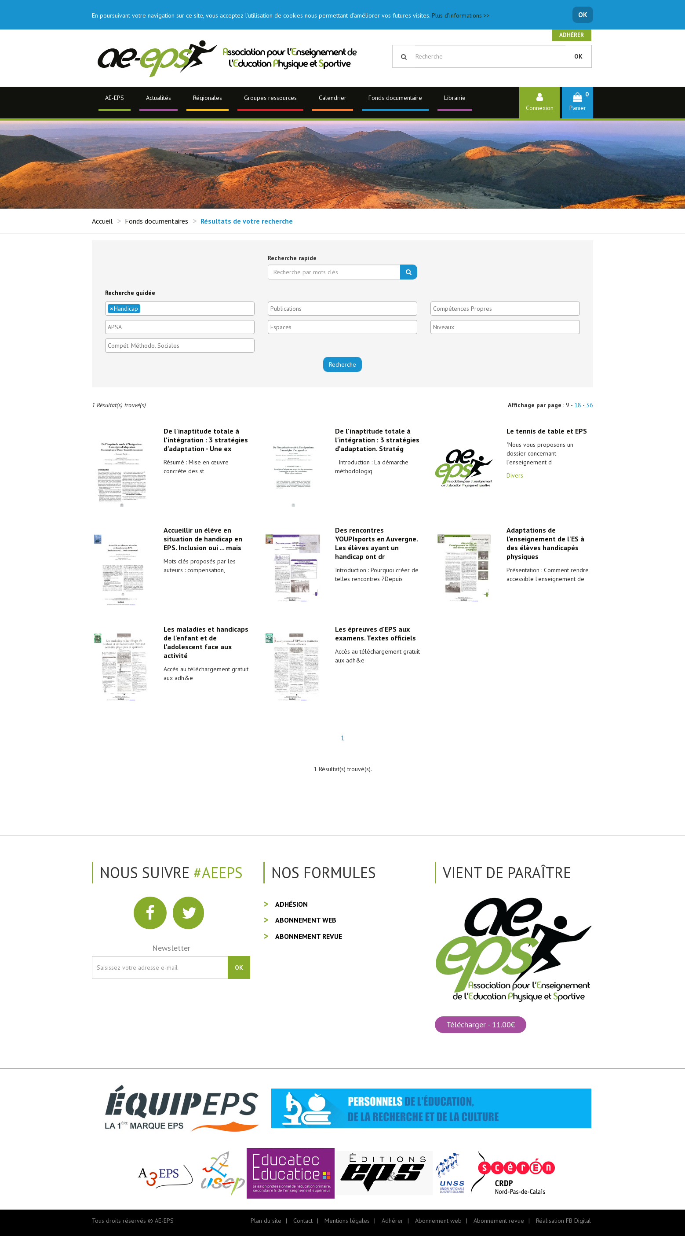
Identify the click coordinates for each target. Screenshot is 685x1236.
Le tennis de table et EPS (546, 431)
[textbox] (144, 308)
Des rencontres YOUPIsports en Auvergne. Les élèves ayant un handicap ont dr (376, 543)
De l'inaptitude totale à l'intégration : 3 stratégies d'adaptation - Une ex (206, 440)
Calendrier (332, 98)
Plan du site (266, 1221)
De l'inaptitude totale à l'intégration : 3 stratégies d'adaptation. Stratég (377, 440)
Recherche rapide (292, 258)
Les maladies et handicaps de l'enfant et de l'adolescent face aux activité (206, 642)
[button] (577, 102)
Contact (303, 1221)
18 (577, 405)
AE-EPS (114, 98)
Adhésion (291, 904)
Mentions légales (347, 1221)
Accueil (102, 221)
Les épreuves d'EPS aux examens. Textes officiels (375, 633)
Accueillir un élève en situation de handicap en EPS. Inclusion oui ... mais (203, 539)
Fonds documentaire (395, 98)
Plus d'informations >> (461, 15)
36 (589, 405)
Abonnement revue (308, 936)
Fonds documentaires (156, 221)
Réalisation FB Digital (563, 1221)
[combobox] (180, 309)
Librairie (455, 98)
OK (582, 14)
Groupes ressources (270, 98)
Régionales (207, 98)
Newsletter (171, 948)
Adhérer (571, 35)
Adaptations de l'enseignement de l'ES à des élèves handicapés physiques (545, 543)
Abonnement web (305, 920)
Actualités (158, 98)
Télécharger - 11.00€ (480, 1024)
